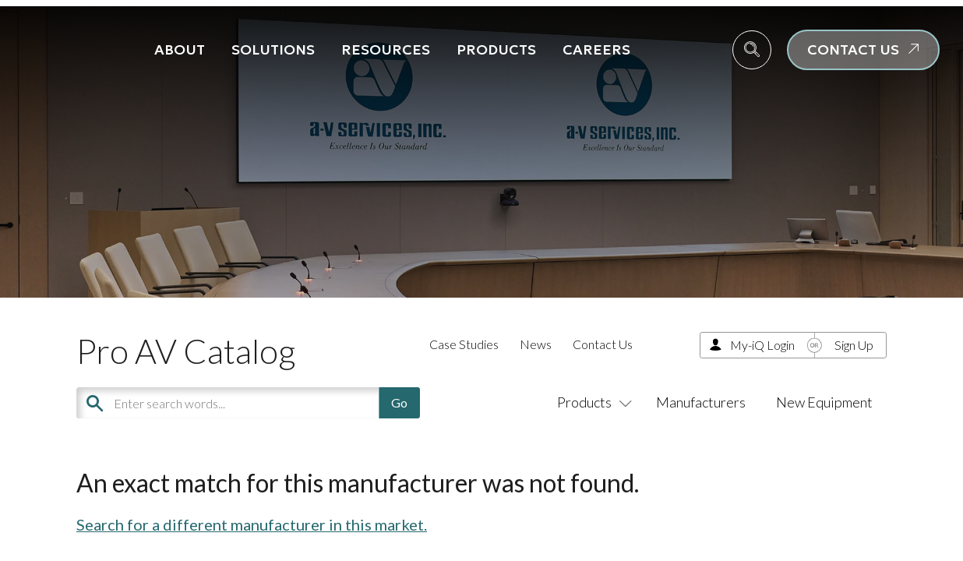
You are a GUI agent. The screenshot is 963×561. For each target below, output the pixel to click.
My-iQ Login (762, 344)
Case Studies (464, 344)
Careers (596, 49)
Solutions (273, 49)
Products (496, 49)
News (536, 344)
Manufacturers (701, 402)
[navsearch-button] (751, 49)
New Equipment (824, 402)
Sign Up (853, 344)
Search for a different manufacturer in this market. (251, 524)
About (179, 49)
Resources (385, 49)
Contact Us (603, 344)
